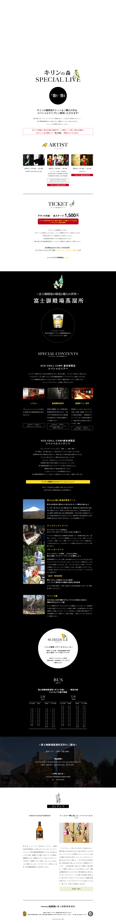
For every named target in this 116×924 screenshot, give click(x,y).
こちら (66, 257)
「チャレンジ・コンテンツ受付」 (66, 250)
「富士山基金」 (58, 133)
